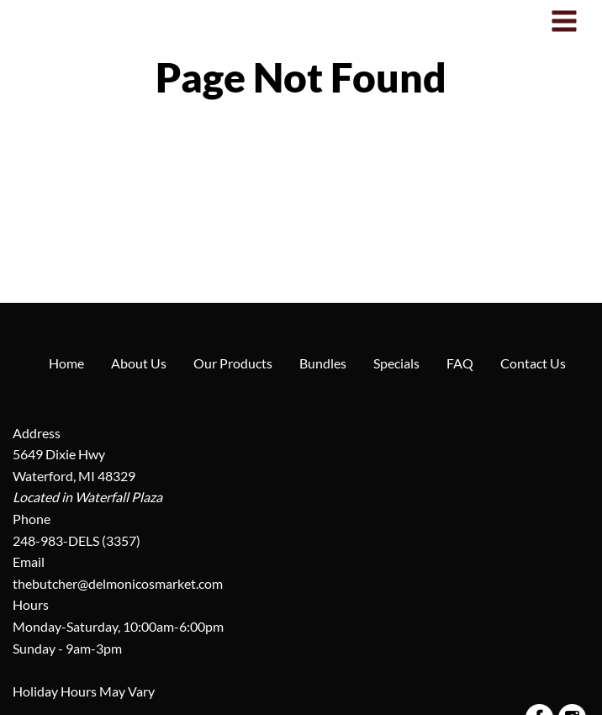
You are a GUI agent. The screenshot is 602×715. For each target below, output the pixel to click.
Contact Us (533, 363)
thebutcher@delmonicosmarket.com (118, 583)
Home (66, 363)
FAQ (459, 363)
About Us (138, 363)
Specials (396, 363)
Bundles (322, 363)
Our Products (232, 363)
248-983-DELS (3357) (76, 540)
